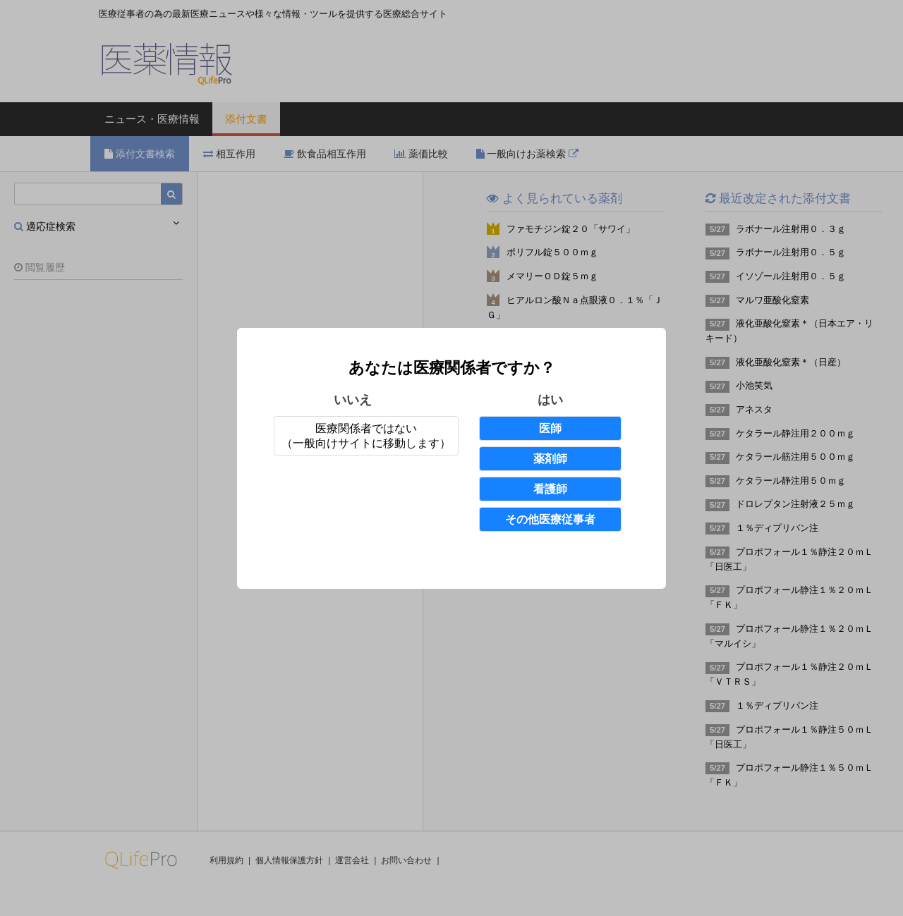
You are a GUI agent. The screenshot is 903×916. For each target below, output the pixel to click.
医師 (550, 428)
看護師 (550, 489)
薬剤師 (550, 459)
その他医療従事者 (550, 519)
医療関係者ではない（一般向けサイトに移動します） (366, 435)
